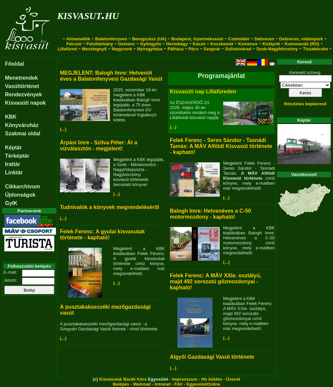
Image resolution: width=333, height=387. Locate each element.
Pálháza (175, 48)
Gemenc (126, 43)
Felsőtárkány (99, 43)
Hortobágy (177, 43)
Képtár (13, 147)
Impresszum (184, 379)
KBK (11, 117)
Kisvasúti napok (25, 103)
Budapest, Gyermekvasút (197, 38)
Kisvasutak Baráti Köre (123, 379)
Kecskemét (221, 43)
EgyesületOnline (203, 384)
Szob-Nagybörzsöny (277, 48)
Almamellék (78, 38)
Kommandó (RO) (302, 43)
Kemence (247, 43)
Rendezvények (23, 94)
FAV (178, 384)
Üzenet (233, 379)
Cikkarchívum (22, 186)
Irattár (12, 164)
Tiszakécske (315, 48)
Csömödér (238, 38)
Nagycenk (122, 48)
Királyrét (271, 43)
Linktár (14, 172)
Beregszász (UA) (149, 38)
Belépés (121, 384)
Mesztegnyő (94, 48)
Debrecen (264, 38)
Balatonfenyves (111, 38)
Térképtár (17, 156)
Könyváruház (21, 125)
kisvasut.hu (88, 14)
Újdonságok (20, 195)
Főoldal (14, 64)
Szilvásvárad (238, 48)
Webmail (142, 384)
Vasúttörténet (22, 86)
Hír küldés (211, 379)
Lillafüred (67, 48)
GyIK (11, 203)
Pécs (193, 48)
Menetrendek (21, 78)
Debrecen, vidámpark (301, 38)
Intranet (163, 384)
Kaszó (199, 43)
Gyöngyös (150, 43)
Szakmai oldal (22, 133)
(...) (63, 129)
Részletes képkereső (305, 103)
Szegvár (211, 48)
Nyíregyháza (150, 48)
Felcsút (74, 43)
